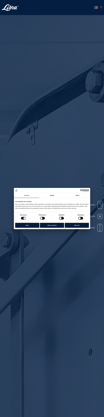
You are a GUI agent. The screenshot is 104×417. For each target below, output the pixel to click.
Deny (27, 225)
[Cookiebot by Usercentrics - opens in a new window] (81, 190)
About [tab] (77, 195)
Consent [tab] (26, 195)
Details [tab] (52, 195)
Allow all (76, 225)
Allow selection (52, 225)
